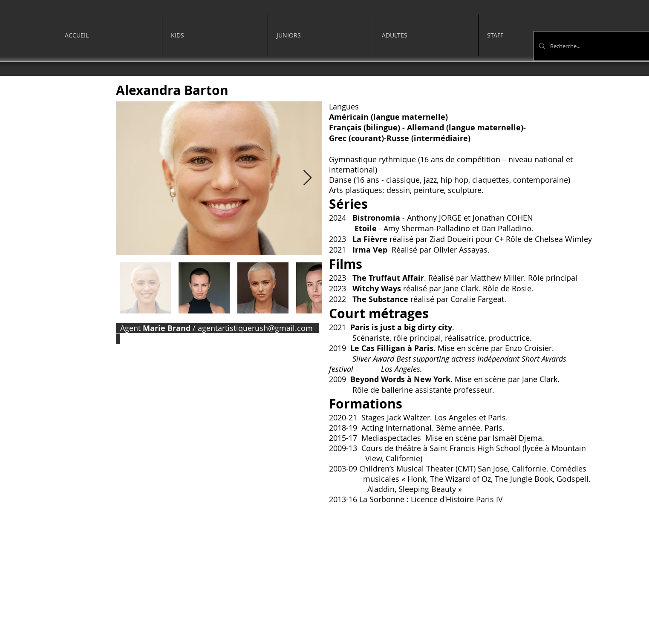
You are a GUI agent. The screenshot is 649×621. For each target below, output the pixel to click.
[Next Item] (307, 178)
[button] (215, 35)
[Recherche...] (598, 46)
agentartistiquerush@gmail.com (255, 328)
